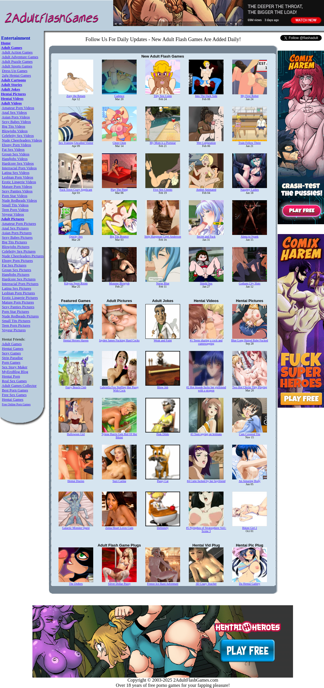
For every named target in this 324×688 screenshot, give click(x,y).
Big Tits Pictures (14, 242)
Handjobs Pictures (16, 274)
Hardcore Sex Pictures (19, 279)
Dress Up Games (15, 71)
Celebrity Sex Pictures (19, 251)
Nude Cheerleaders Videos (22, 140)
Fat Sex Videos (13, 149)
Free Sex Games (14, 395)
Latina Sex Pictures (16, 288)
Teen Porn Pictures (16, 325)
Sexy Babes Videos (16, 121)
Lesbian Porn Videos (17, 177)
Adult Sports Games (17, 66)
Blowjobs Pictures (16, 246)
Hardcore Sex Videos (18, 163)
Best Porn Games (15, 390)
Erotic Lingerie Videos (19, 182)
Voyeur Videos (13, 214)
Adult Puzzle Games (17, 61)
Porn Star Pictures (15, 311)
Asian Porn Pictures (17, 233)
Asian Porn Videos (16, 117)
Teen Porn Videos (15, 209)
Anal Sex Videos (14, 112)
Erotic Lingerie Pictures (20, 297)
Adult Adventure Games (20, 57)
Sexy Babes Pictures (17, 237)
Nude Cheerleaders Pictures (23, 256)
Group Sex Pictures (16, 270)
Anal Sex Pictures (15, 228)
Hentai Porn (11, 376)
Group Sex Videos (16, 154)
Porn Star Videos (15, 196)
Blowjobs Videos (15, 131)
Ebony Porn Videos (16, 145)
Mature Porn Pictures (18, 302)
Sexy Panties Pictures (18, 307)
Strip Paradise (12, 358)
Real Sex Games (14, 381)
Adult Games (12, 344)
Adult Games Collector (19, 385)
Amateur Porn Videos (18, 108)
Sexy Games (11, 353)
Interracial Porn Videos (19, 168)
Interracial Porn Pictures (20, 284)
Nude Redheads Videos (19, 200)
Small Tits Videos (15, 205)
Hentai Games (12, 348)
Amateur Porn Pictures (19, 223)
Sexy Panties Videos (17, 191)
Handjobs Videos (15, 159)
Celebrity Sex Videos (18, 135)
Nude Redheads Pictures (20, 316)
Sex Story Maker (15, 367)
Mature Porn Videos (17, 186)
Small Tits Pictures (16, 321)
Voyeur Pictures (13, 330)
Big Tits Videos (13, 126)
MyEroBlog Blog (15, 371)
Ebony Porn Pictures (17, 260)
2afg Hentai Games (16, 75)
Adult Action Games (17, 52)
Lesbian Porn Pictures (18, 293)
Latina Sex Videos (16, 172)
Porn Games (11, 362)
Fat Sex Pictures (14, 265)
